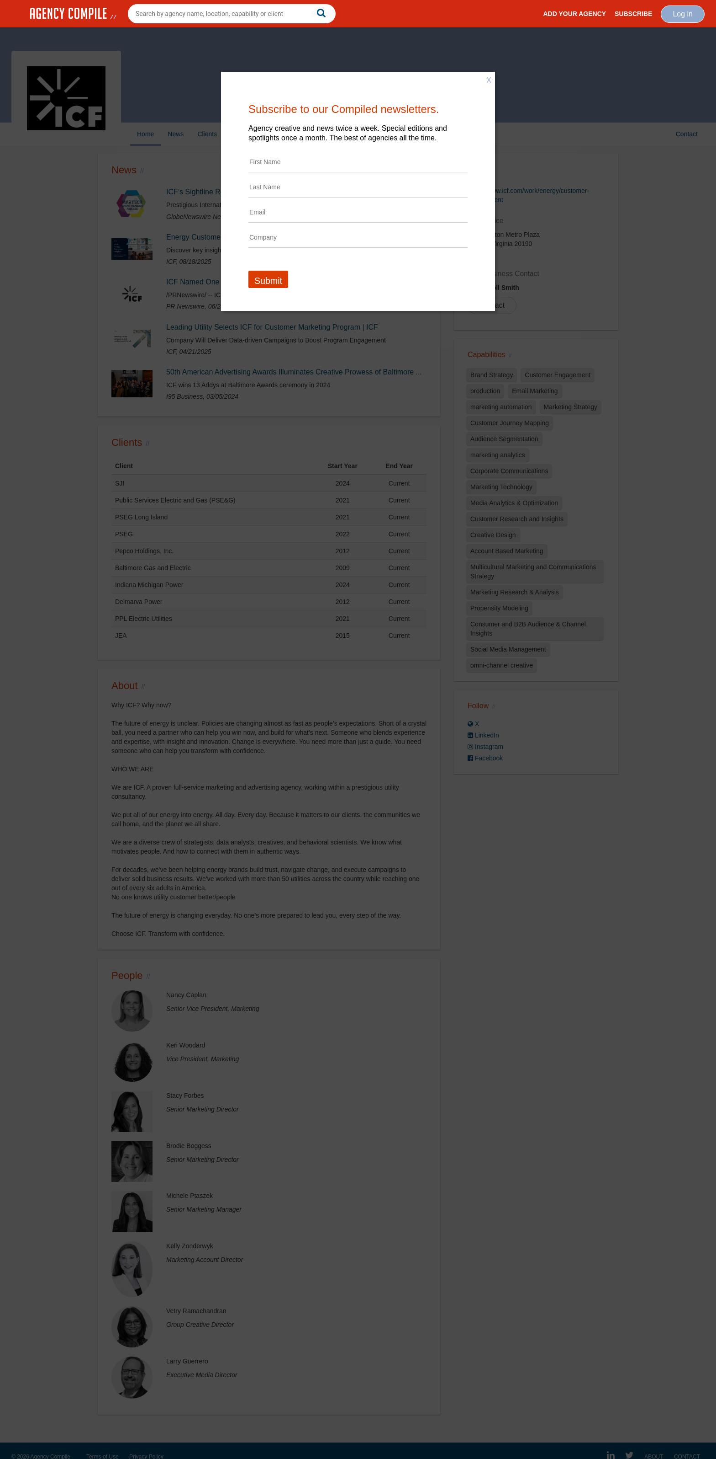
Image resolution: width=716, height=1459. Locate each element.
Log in (683, 14)
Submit (268, 281)
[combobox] (232, 13)
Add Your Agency (574, 13)
